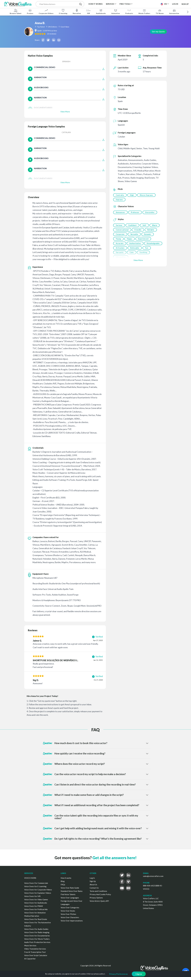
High (132, 195)
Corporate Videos (46, 11)
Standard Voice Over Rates (71, 891)
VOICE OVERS (30, 878)
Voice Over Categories (70, 907)
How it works (66, 878)
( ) (68, 34)
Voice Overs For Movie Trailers (37, 939)
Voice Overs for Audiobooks (35, 903)
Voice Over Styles (68, 911)
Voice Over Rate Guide (70, 888)
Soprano (119, 200)
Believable (154, 252)
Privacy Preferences (118, 974)
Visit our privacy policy (95, 974)
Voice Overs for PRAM (33, 906)
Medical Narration (31, 916)
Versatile (135, 237)
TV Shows (160, 11)
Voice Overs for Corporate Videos (38, 890)
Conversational (122, 232)
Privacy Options (96, 898)
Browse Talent (15, 11)
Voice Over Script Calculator (35, 955)
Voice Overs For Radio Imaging (36, 932)
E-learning (63, 11)
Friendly (138, 232)
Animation (115, 11)
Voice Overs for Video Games (36, 899)
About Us (93, 884)
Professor (136, 213)
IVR (88, 11)
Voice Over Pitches (68, 914)
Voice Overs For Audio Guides (36, 929)
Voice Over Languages (70, 898)
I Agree (138, 974)
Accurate (119, 247)
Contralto (120, 195)
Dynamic (148, 237)
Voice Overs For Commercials (36, 883)
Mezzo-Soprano (147, 195)
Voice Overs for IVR (32, 896)
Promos (30, 11)
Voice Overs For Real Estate (35, 919)
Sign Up (185, 4)
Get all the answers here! (114, 857)
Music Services (30, 945)
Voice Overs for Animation (35, 913)
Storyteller (151, 213)
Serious (119, 227)
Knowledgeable (122, 252)
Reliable (151, 232)
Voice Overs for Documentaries (37, 936)
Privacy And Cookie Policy (100, 894)
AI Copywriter (30, 959)
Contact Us (94, 888)
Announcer (120, 213)
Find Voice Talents (68, 894)
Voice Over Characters (70, 917)
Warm (156, 227)
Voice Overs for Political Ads (36, 909)
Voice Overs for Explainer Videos (37, 893)
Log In (92, 878)
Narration (77, 11)
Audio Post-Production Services (37, 942)
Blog (63, 881)
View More (65, 111)
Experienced (144, 242)
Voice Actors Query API (99, 901)
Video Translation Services (35, 949)
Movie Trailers (144, 11)
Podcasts (129, 11)
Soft (145, 227)
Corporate (120, 237)
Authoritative (135, 247)
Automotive (174, 11)
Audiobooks (101, 11)
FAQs (63, 884)
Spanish (66, 61)
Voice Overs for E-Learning (35, 886)
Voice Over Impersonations (72, 921)
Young (118, 242)
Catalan (66, 132)
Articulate (139, 252)
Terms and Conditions (98, 891)
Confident (133, 227)
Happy (130, 242)
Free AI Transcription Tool (35, 952)
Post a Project (149, 4)
